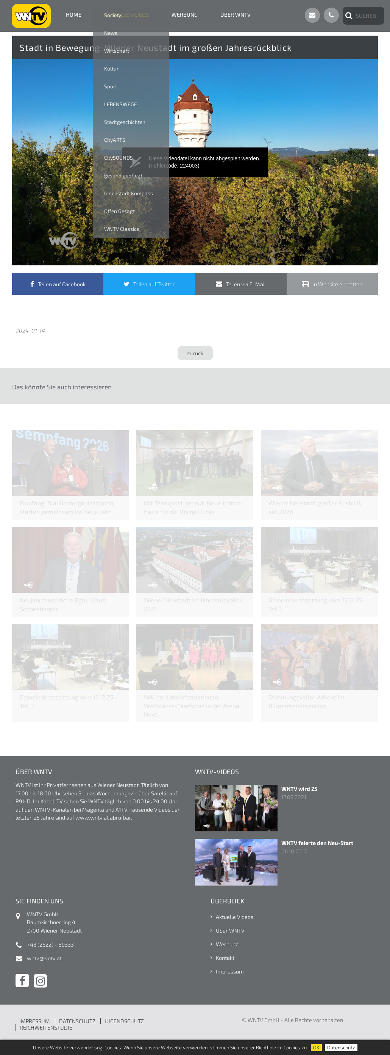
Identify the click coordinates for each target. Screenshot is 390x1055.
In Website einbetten (337, 284)
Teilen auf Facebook (62, 284)
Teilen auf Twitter (154, 284)
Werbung (185, 14)
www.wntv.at (92, 817)
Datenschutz (341, 1047)
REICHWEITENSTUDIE (46, 1027)
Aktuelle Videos (126, 14)
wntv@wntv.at (44, 958)
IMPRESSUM (34, 1021)
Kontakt (225, 958)
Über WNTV (235, 14)
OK (316, 1047)
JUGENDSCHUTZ (124, 1021)
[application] (195, 162)
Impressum (230, 971)
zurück (195, 353)
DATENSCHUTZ (77, 1021)
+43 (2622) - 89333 (50, 944)
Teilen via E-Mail (246, 284)
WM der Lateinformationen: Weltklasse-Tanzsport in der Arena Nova (191, 705)
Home (73, 14)
